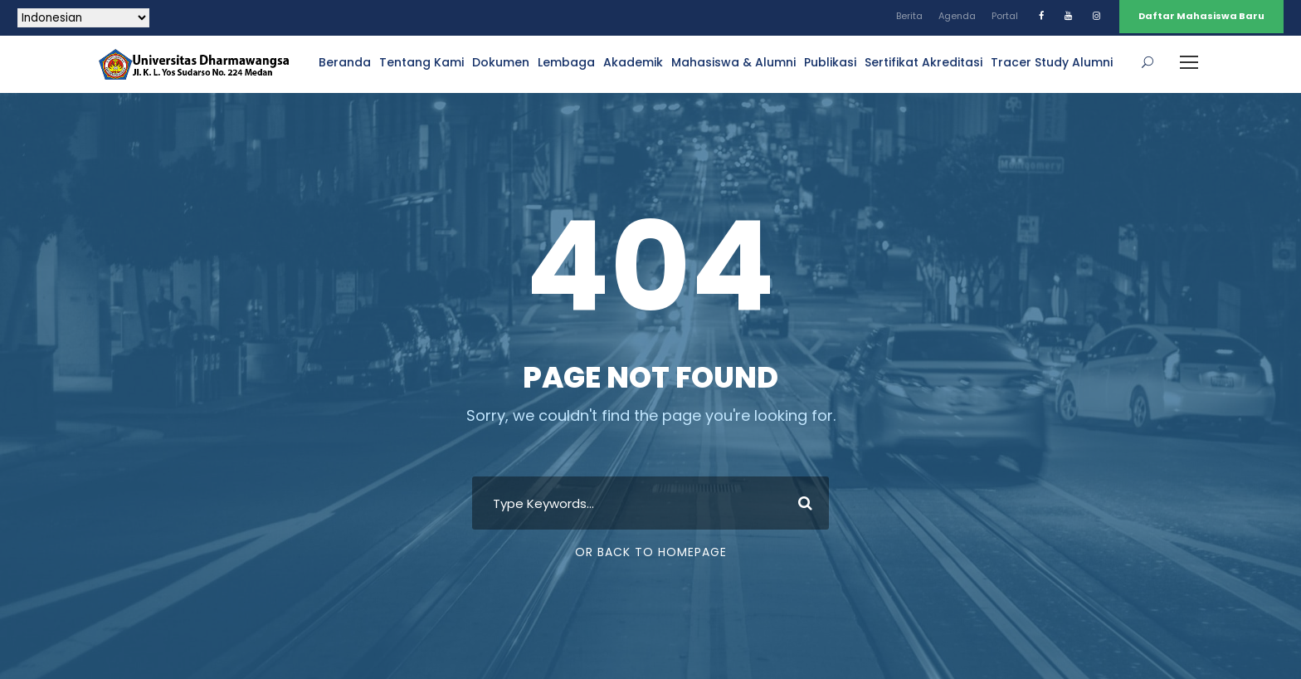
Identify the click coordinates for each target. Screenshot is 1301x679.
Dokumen (500, 62)
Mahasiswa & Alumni (733, 62)
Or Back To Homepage (651, 552)
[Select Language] (83, 17)
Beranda (345, 62)
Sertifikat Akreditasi (923, 62)
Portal (1005, 15)
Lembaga (566, 62)
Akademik (633, 62)
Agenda (957, 15)
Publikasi (830, 62)
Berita (909, 15)
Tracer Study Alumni (1052, 62)
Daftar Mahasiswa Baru (1201, 15)
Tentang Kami (421, 62)
